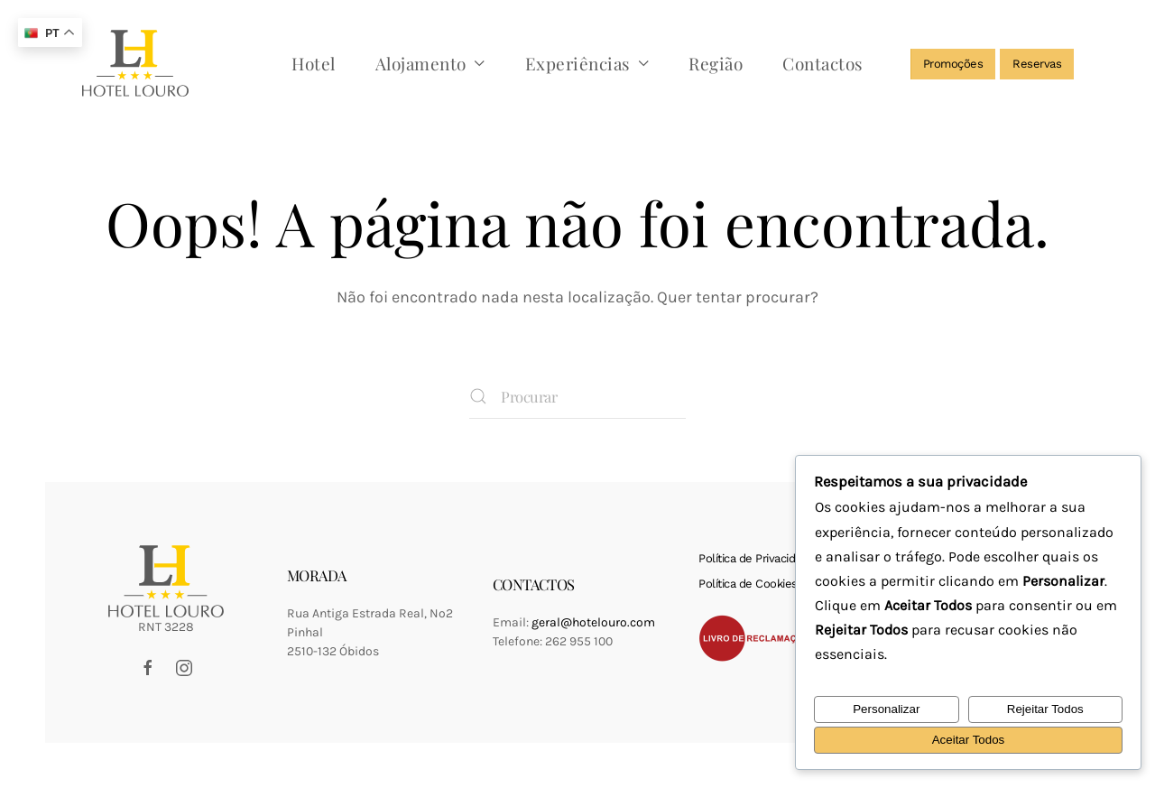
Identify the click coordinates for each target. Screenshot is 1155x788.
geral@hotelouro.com (593, 622)
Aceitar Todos (968, 739)
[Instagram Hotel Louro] (184, 666)
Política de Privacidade (756, 558)
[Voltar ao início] (135, 63)
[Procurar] (577, 396)
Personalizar (886, 709)
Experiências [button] (587, 63)
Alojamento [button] (430, 63)
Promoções (953, 63)
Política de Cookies (748, 583)
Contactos (823, 63)
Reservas (1036, 63)
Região (715, 63)
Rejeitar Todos (1045, 709)
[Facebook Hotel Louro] (148, 666)
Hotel (313, 63)
